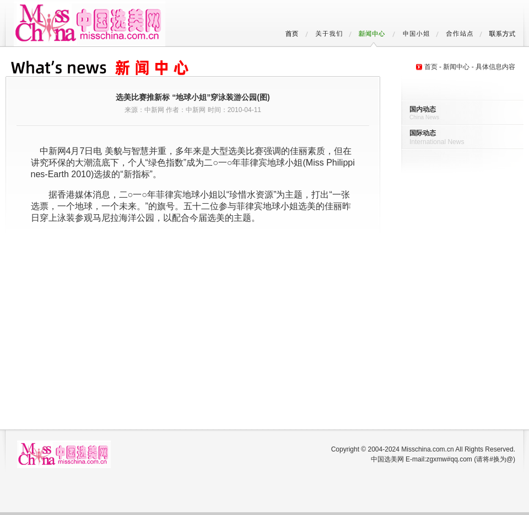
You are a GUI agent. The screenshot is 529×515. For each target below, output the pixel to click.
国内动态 (422, 109)
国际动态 (422, 133)
